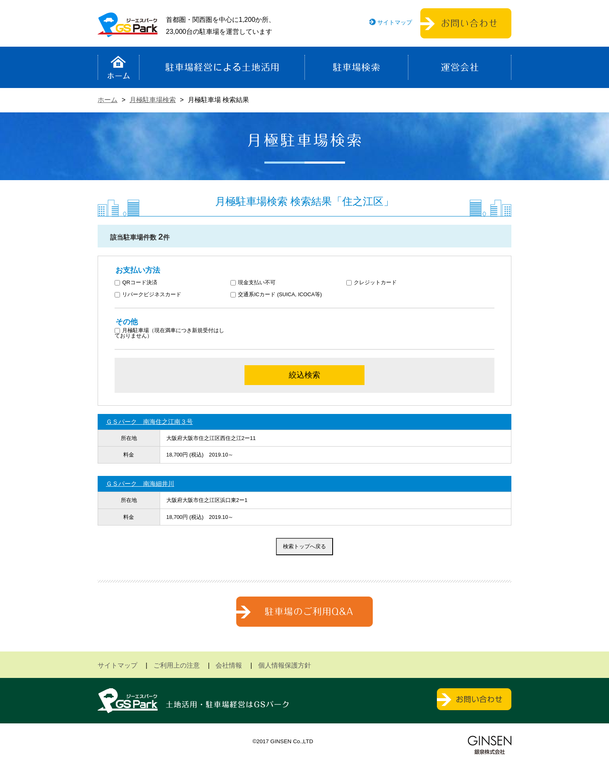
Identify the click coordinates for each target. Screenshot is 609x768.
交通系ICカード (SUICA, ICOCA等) (276, 294)
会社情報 (229, 665)
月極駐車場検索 (152, 99)
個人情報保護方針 (284, 665)
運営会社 (459, 67)
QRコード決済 (136, 282)
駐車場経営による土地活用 (221, 67)
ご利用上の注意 (176, 665)
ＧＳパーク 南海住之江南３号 (149, 421)
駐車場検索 (356, 67)
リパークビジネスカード (148, 294)
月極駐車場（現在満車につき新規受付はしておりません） (170, 333)
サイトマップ (394, 22)
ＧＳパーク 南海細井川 (140, 483)
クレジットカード (371, 282)
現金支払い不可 (253, 282)
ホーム (118, 67)
